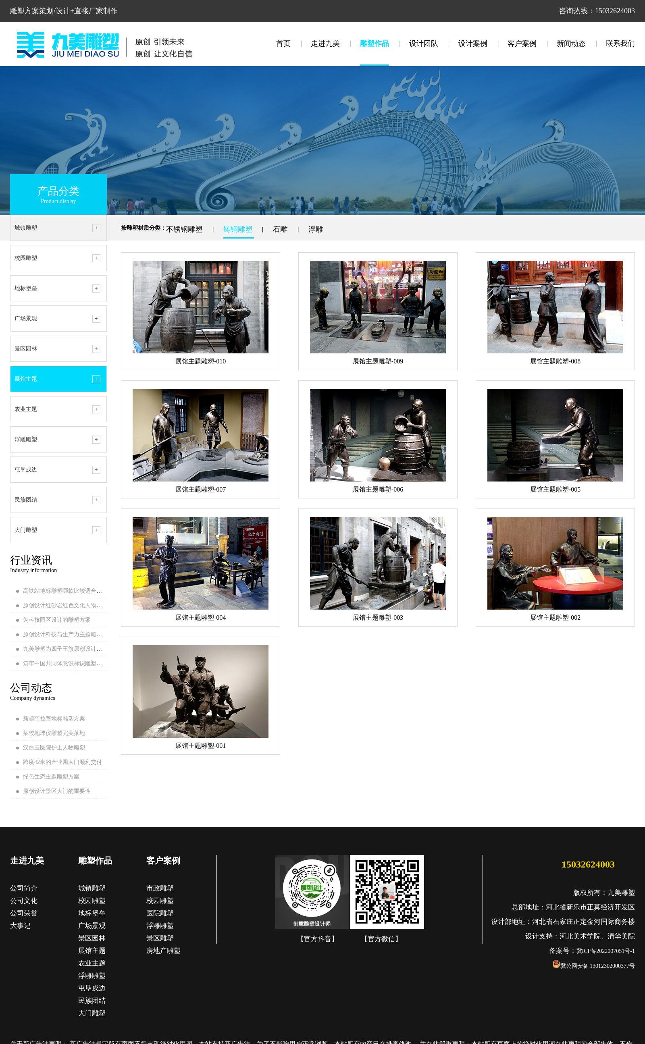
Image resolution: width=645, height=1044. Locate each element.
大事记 (20, 926)
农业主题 (26, 409)
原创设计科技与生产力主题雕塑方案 (68, 634)
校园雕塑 (26, 258)
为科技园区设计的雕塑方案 (57, 620)
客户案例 (522, 43)
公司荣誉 (23, 913)
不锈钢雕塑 (185, 229)
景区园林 (26, 349)
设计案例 (472, 43)
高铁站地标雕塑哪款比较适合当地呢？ (71, 591)
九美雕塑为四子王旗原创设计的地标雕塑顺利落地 (85, 649)
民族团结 (26, 500)
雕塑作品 (374, 43)
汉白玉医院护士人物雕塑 (54, 748)
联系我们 (620, 43)
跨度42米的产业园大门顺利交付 (62, 762)
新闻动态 (571, 43)
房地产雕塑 (163, 951)
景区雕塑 (160, 938)
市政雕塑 (160, 888)
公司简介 (23, 888)
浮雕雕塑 (26, 439)
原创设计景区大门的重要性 (57, 791)
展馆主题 (26, 379)
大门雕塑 (26, 530)
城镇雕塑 (26, 228)
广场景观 (26, 318)
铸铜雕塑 (238, 229)
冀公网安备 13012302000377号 (593, 966)
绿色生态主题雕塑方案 (51, 777)
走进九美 (325, 43)
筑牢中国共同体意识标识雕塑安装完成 (71, 663)
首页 (283, 43)
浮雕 (316, 229)
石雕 (281, 229)
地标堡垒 (26, 288)
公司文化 (23, 901)
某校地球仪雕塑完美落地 (54, 733)
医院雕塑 (160, 913)
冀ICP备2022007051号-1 (605, 951)
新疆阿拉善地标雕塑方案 (54, 719)
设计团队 (423, 43)
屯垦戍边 (26, 470)
